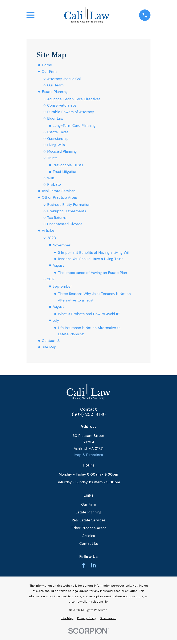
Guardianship (58, 138)
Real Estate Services (59, 191)
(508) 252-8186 (88, 415)
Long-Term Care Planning (74, 125)
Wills (51, 178)
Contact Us (51, 340)
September (62, 286)
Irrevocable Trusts (68, 165)
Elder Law (55, 118)
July (56, 320)
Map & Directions (88, 454)
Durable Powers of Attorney (70, 112)
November (62, 245)
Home (47, 65)
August (58, 265)
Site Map (49, 347)
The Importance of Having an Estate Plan (92, 272)
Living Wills (56, 145)
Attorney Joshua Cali (64, 79)
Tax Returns (57, 217)
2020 (51, 237)
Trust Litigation (65, 171)
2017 (51, 279)
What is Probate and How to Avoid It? (89, 314)
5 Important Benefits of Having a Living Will (93, 252)
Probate (54, 184)
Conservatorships (61, 105)
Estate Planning (55, 91)
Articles (48, 230)
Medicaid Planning (62, 151)
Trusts (52, 158)
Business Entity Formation (68, 204)
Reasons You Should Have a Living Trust (90, 259)
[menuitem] (67, 618)
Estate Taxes (57, 132)
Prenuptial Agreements (66, 211)
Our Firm (49, 71)
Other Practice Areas (59, 197)
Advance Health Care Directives (73, 99)
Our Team (55, 85)
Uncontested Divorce (65, 224)
